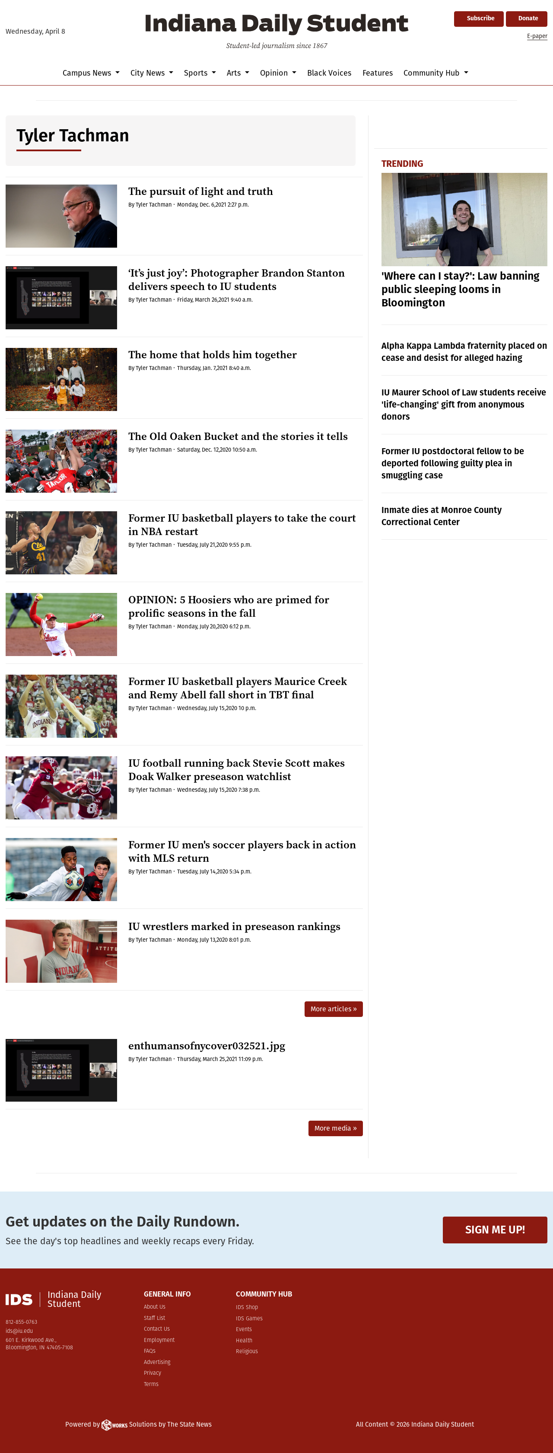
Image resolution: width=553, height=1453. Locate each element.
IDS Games (249, 1319)
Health (244, 1341)
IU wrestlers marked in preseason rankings (234, 926)
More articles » (334, 1009)
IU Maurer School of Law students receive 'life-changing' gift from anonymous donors (463, 404)
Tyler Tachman (154, 204)
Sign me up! (495, 1229)
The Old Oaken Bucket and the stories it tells (238, 436)
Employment (159, 1340)
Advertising (157, 1362)
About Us (154, 1307)
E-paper (537, 36)
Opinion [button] (275, 73)
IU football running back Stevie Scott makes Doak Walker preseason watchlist (236, 770)
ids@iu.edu (19, 1331)
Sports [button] (197, 73)
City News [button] (148, 73)
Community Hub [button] (433, 73)
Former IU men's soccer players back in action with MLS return (242, 851)
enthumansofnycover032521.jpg (206, 1046)
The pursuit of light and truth (200, 191)
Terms (151, 1384)
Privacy (152, 1373)
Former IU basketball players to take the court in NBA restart (242, 525)
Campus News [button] (88, 73)
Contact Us (157, 1329)
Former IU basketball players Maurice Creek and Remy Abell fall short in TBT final (237, 688)
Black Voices (329, 73)
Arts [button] (235, 73)
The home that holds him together (212, 354)
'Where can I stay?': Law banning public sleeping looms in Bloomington (460, 289)
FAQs (150, 1351)
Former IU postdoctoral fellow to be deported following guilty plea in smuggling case (452, 463)
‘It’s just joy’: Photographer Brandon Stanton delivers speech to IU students (236, 279)
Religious (247, 1351)
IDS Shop (247, 1307)
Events (244, 1329)
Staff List (154, 1318)
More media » (336, 1128)
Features (377, 73)
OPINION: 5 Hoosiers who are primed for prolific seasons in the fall (228, 606)
